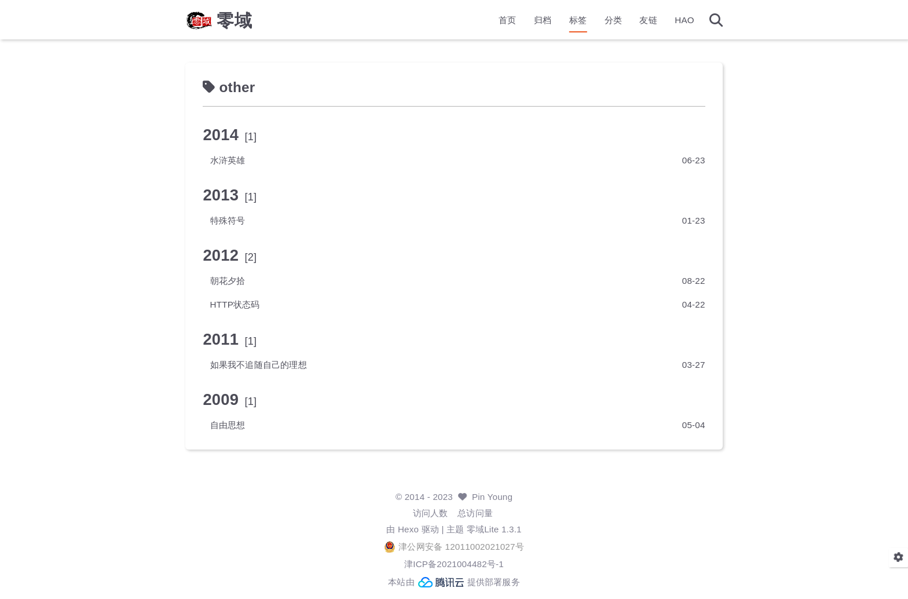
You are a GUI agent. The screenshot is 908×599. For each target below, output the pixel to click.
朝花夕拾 (228, 281)
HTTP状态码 (235, 304)
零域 (234, 21)
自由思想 (228, 425)
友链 (648, 20)
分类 (613, 20)
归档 (542, 20)
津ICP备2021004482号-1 (454, 564)
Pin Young (492, 497)
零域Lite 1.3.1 (494, 529)
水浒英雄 (228, 160)
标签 (578, 20)
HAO (684, 20)
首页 (507, 20)
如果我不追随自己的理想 (258, 365)
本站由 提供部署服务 (454, 582)
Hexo (408, 529)
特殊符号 (228, 220)
